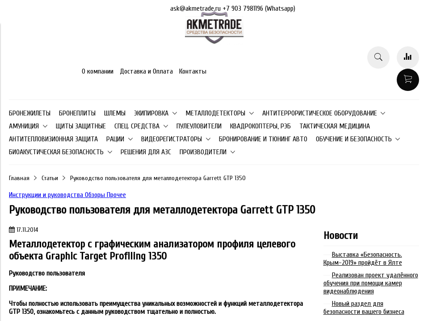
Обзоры (96, 195)
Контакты (192, 71)
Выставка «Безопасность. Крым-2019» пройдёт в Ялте (362, 259)
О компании (97, 71)
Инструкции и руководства (47, 195)
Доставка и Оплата (146, 71)
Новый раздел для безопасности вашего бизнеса (363, 308)
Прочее (116, 195)
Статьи (50, 178)
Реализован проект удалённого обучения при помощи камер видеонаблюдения (370, 283)
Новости (340, 236)
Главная (19, 178)
